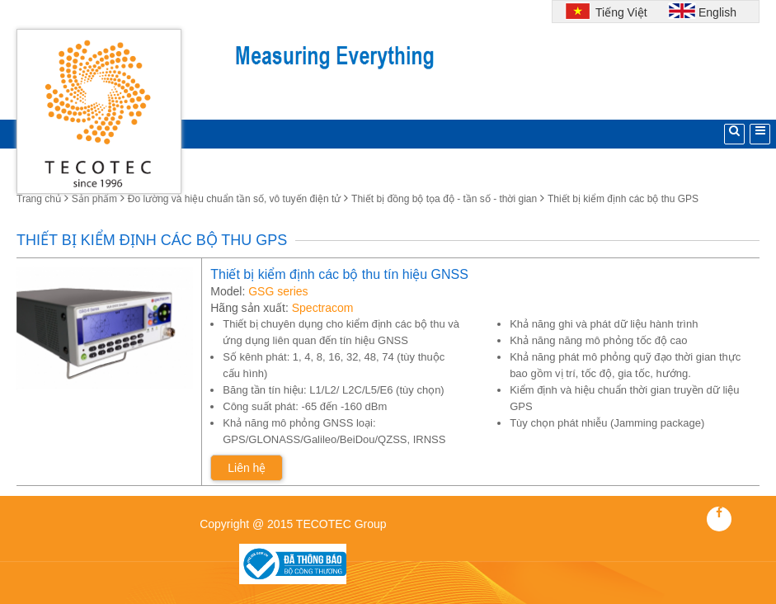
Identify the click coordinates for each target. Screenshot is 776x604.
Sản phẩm (94, 199)
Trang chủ (38, 199)
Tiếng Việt (619, 12)
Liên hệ (247, 467)
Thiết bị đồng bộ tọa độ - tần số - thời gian (444, 199)
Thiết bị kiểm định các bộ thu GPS (623, 199)
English (717, 12)
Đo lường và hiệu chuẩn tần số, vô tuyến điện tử (234, 199)
